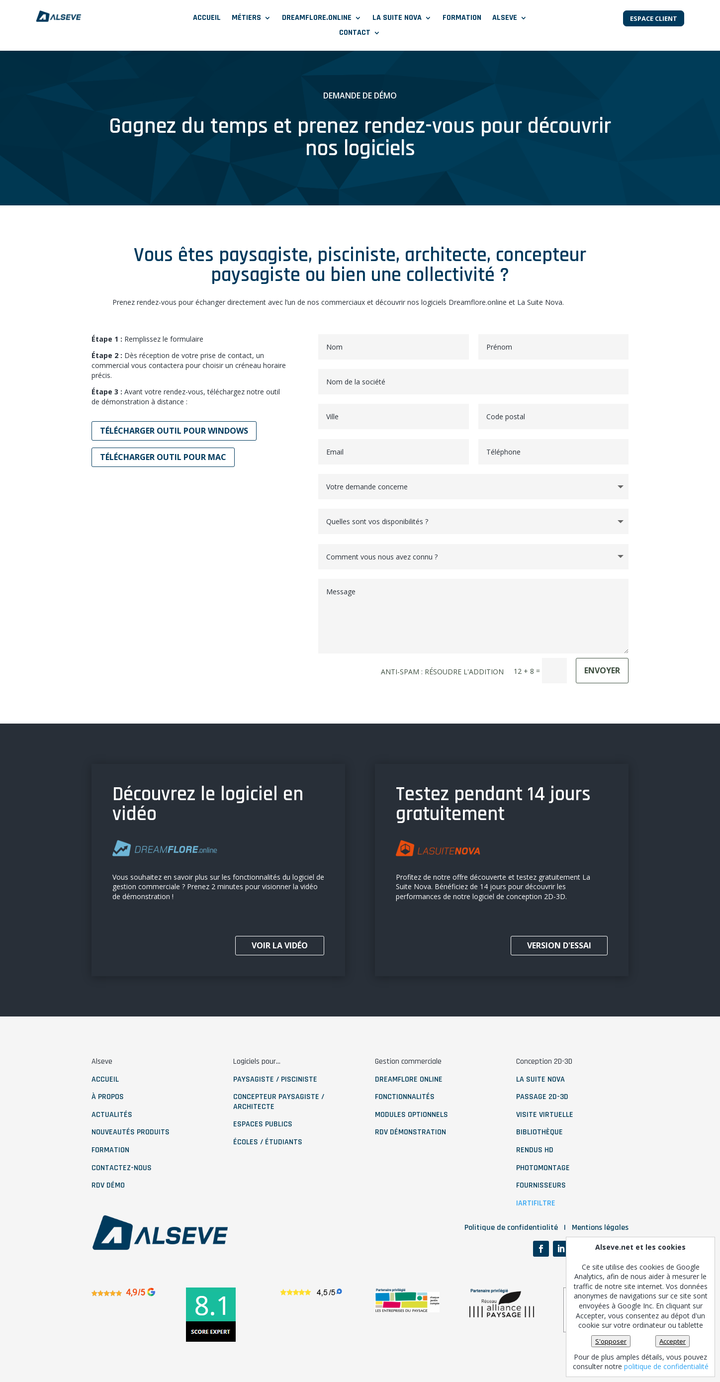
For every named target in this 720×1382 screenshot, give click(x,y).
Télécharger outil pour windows (174, 430)
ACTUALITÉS (111, 1114)
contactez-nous (121, 1168)
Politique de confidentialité (511, 1227)
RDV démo (108, 1185)
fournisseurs (541, 1185)
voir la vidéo (280, 945)
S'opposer (611, 1341)
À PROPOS (107, 1097)
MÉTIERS (246, 18)
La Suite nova (540, 1079)
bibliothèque (539, 1132)
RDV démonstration (410, 1132)
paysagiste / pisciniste (275, 1079)
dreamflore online (409, 1079)
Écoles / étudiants (267, 1142)
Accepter (672, 1341)
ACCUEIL (105, 1079)
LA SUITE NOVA (397, 18)
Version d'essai (559, 945)
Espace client (653, 18)
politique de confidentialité (666, 1366)
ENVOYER (602, 670)
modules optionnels (411, 1114)
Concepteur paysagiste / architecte (278, 1102)
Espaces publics (262, 1124)
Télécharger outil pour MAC (163, 457)
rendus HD (534, 1150)
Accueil (207, 18)
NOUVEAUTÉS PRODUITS (130, 1132)
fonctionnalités (405, 1097)
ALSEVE (504, 18)
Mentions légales (600, 1227)
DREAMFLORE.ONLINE (317, 18)
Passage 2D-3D (542, 1097)
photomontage (543, 1168)
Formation (462, 18)
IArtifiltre (535, 1203)
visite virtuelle (544, 1114)
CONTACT (354, 33)
